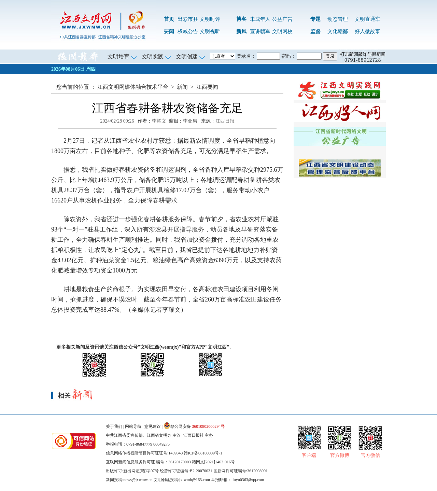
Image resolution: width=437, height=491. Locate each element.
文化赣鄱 (337, 31)
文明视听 (210, 31)
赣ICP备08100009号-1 (203, 453)
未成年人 (260, 19)
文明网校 (282, 31)
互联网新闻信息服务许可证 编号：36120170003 (148, 462)
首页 (169, 19)
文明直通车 (367, 19)
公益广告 (282, 19)
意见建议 (152, 426)
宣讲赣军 (260, 31)
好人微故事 (367, 31)
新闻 (182, 87)
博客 (241, 19)
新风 (241, 31)
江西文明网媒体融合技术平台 (132, 87)
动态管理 (337, 19)
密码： (288, 56)
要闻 (169, 31)
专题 (315, 19)
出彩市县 (188, 19)
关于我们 (114, 426)
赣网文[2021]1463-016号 (213, 462)
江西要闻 (207, 87)
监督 (315, 31)
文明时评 (210, 19)
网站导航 (133, 426)
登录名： (246, 56)
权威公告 (188, 31)
